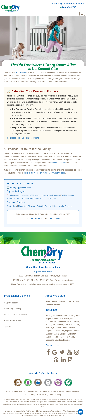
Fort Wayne (21, 72)
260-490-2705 (36, 218)
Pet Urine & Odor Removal (15, 315)
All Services (12, 206)
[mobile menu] (82, 14)
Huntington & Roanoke (50, 195)
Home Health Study (12, 321)
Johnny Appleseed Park (20, 188)
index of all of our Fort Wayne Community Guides (44, 173)
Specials (7, 326)
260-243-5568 (54, 218)
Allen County (15, 195)
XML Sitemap (55, 395)
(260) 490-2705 (68, 7)
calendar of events (58, 163)
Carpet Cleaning (11, 303)
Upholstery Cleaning (26, 206)
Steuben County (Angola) (45, 198)
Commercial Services (63, 206)
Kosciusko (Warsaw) (30, 195)
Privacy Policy (42, 395)
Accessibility (30, 395)
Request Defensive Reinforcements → (24, 138)
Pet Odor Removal (45, 206)
